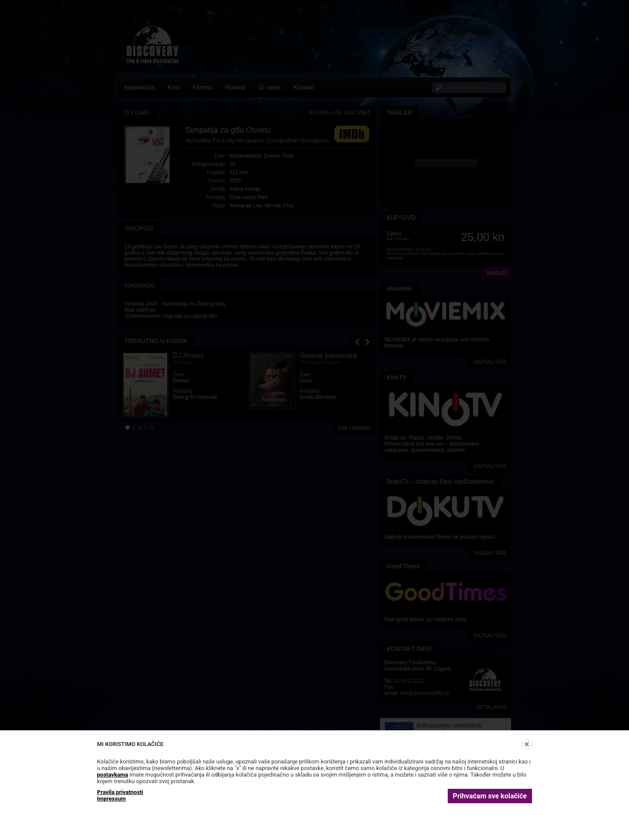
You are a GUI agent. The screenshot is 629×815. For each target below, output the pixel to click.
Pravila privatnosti (120, 792)
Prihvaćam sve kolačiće (490, 796)
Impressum (111, 798)
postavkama (112, 774)
